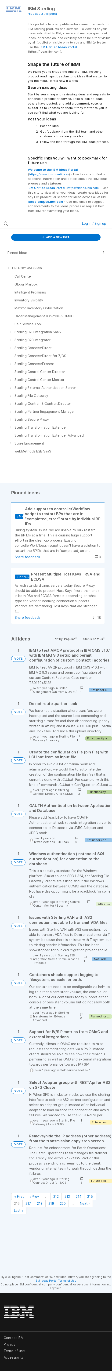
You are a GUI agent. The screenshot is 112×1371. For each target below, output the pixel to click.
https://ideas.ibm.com (83, 188)
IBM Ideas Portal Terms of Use (55, 1280)
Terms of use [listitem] (14, 1351)
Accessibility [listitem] (14, 1357)
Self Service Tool (72, 1070)
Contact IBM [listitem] (14, 1338)
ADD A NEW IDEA (56, 237)
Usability (53, 740)
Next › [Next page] (85, 1203)
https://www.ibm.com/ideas (49, 174)
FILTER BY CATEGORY (25, 268)
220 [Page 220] (63, 1203)
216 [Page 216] (17, 1203)
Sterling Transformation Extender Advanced (51, 1016)
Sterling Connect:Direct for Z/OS (51, 1180)
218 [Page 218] (40, 1203)
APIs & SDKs (64, 794)
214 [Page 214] (78, 1196)
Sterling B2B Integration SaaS (54, 957)
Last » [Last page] (18, 1210)
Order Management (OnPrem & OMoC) (55, 690)
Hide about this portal (43, 13)
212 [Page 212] (56, 1196)
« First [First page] (19, 1196)
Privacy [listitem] (9, 1344)
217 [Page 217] (28, 1203)
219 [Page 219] (51, 1203)
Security (62, 905)
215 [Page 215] (90, 1196)
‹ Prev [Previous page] (34, 1196)
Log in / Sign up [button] (95, 223)
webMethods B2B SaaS (52, 842)
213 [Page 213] (67, 1196)
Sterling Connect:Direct (51, 792)
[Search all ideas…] (34, 223)
